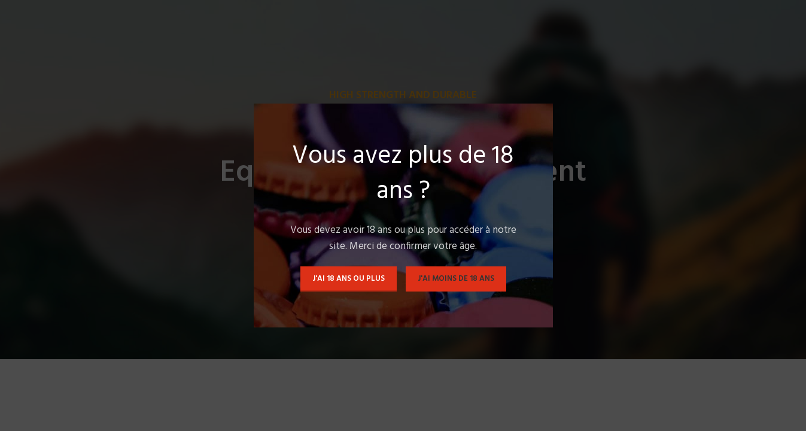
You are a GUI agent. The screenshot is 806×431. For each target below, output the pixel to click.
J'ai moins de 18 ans (456, 278)
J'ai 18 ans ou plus (348, 278)
